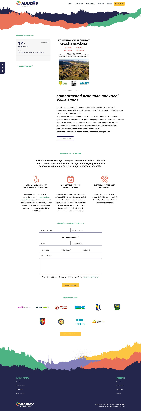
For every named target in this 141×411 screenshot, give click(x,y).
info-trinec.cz (27, 200)
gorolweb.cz (45, 197)
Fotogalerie (79, 3)
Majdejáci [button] (101, 3)
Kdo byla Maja (120, 385)
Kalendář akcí (90, 3)
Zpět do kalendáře (65, 138)
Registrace (119, 3)
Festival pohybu (21, 385)
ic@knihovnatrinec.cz (90, 277)
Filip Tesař (121, 406)
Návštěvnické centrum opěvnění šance (31, 52)
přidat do (44, 42)
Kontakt (109, 3)
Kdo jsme (119, 381)
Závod (70, 3)
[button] (70, 334)
